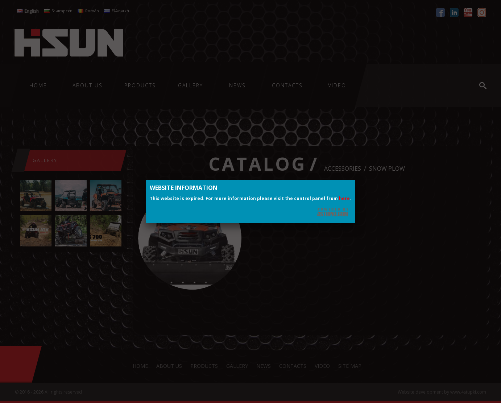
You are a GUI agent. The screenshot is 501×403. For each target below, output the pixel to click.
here (344, 198)
